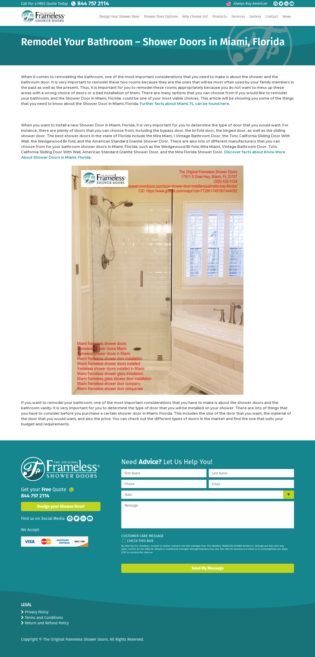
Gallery (255, 16)
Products (220, 16)
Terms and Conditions (43, 617)
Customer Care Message (142, 536)
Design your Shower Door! (61, 500)
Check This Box (140, 541)
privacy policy (137, 555)
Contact (272, 16)
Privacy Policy (36, 612)
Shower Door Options (161, 16)
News (287, 16)
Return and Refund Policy (46, 623)
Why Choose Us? (195, 16)
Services (238, 16)
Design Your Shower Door (119, 16)
